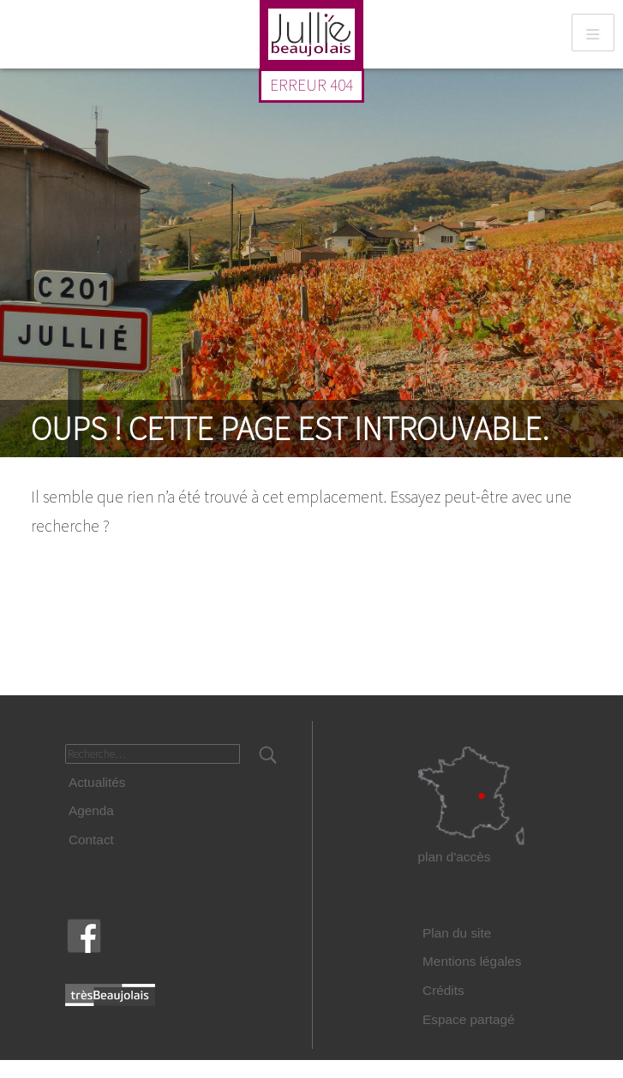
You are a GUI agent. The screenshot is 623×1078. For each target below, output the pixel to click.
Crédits (443, 990)
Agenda (91, 810)
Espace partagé (468, 1019)
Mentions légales (471, 961)
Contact (91, 839)
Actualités (97, 782)
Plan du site (456, 933)
